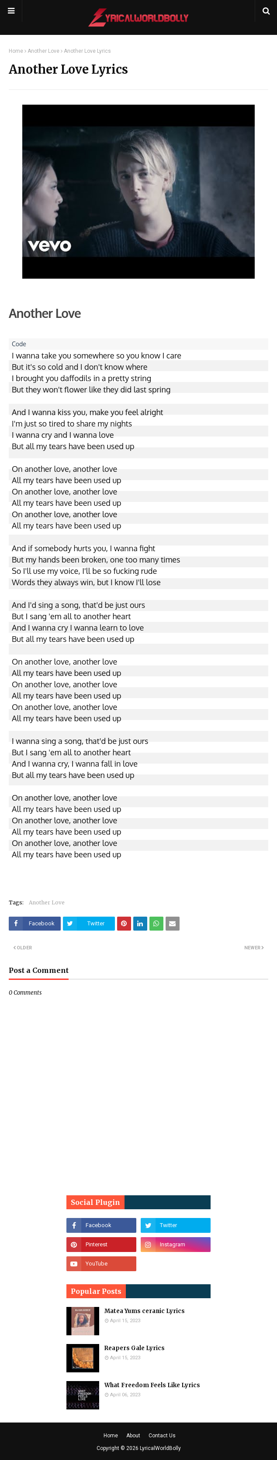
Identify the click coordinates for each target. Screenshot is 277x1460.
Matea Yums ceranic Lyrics (144, 1311)
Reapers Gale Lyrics (134, 1348)
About (133, 1436)
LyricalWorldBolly (160, 1448)
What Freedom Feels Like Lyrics (152, 1385)
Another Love (43, 51)
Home (16, 51)
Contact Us (162, 1436)
